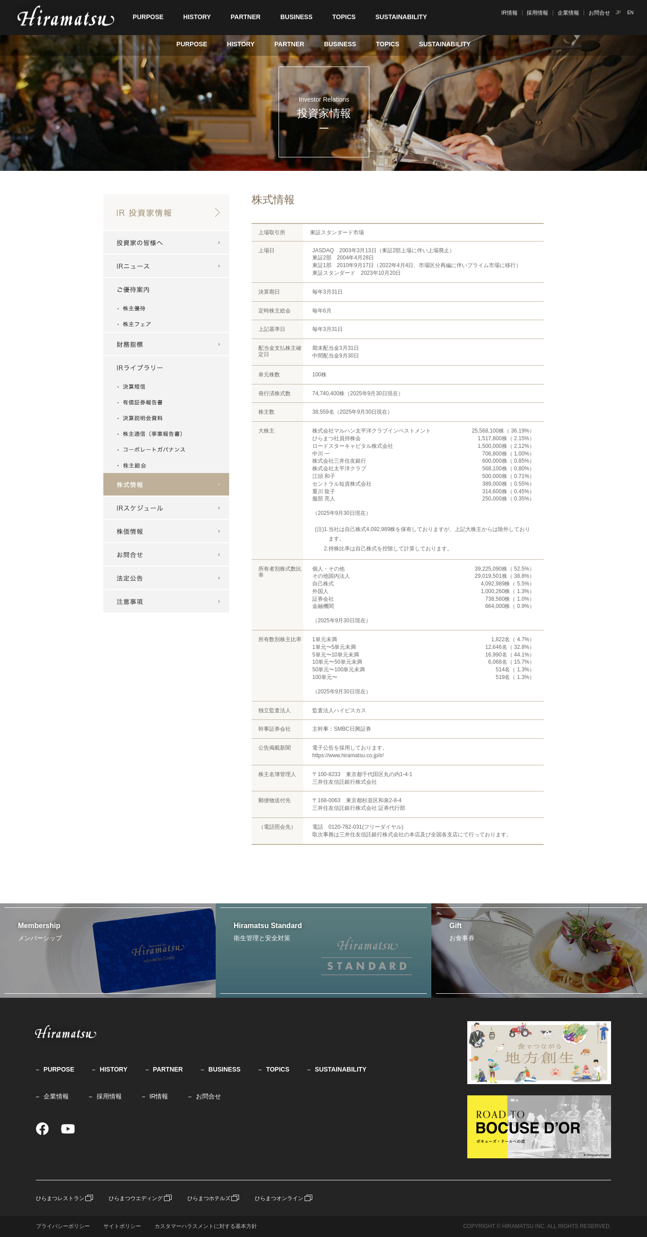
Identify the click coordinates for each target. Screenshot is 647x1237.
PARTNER (289, 44)
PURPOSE (192, 44)
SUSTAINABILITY (445, 44)
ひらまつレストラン (60, 1198)
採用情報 (568, 16)
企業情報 (599, 16)
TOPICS (387, 44)
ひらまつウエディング (136, 1198)
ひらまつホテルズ (208, 1198)
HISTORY (240, 44)
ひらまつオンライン (279, 1198)
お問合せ (208, 1096)
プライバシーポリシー (63, 1226)
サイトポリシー (122, 1226)
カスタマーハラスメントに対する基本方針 (206, 1226)
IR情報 (540, 16)
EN (633, 16)
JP (622, 16)
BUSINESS (340, 44)
